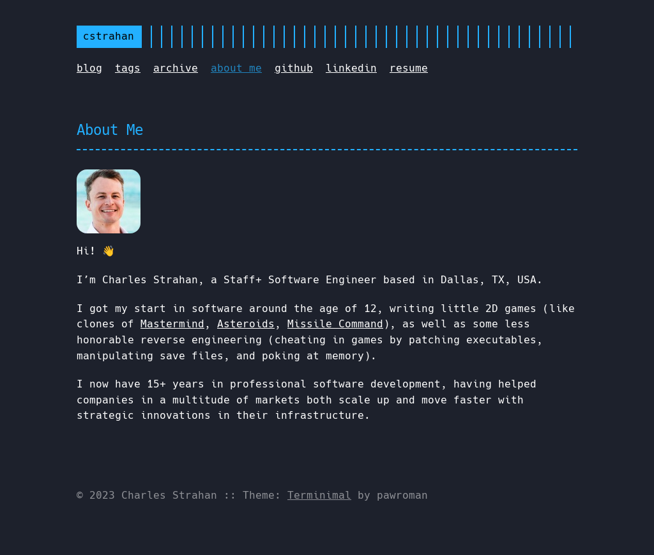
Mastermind (172, 324)
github (294, 68)
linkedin (351, 68)
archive (175, 68)
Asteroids (246, 324)
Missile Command (335, 324)
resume (409, 68)
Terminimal (319, 495)
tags (128, 68)
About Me (110, 129)
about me (236, 68)
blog (89, 68)
